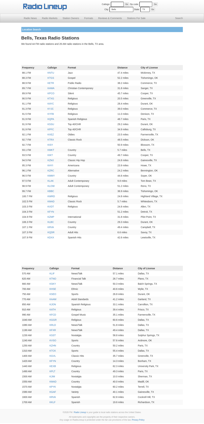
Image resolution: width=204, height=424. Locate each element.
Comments (110, 18)
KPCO (50, 93)
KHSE (52, 289)
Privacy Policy (138, 420)
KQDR (50, 232)
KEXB (52, 366)
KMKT (50, 150)
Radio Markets (49, 18)
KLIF (52, 273)
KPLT (52, 371)
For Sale (136, 18)
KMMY (51, 175)
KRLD (52, 325)
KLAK (50, 180)
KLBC (50, 222)
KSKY (52, 283)
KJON (52, 304)
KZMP (50, 217)
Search (179, 18)
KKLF (52, 402)
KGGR (53, 319)
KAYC (50, 103)
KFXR (52, 330)
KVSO (52, 340)
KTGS (50, 78)
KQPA (50, 119)
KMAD (50, 201)
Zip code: (134, 4)
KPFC (50, 129)
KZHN (52, 345)
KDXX (50, 237)
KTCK (52, 350)
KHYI (50, 165)
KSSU (50, 124)
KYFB (50, 114)
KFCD (52, 314)
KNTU (50, 72)
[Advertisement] (102, 56)
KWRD (51, 196)
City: (106, 9)
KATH (52, 309)
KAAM (52, 299)
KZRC (50, 170)
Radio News (30, 18)
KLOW (50, 186)
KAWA (50, 88)
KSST (52, 335)
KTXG (50, 98)
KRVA (50, 227)
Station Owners (71, 18)
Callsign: (106, 4)
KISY (50, 144)
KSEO (52, 294)
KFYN (50, 211)
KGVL (52, 356)
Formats (88, 18)
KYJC (50, 108)
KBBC (50, 191)
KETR (50, 83)
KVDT (50, 206)
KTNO (52, 278)
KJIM (52, 376)
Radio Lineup (80, 412)
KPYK (52, 386)
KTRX (50, 139)
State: (137, 9)
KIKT (50, 155)
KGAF (52, 392)
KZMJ (50, 160)
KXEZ (50, 134)
